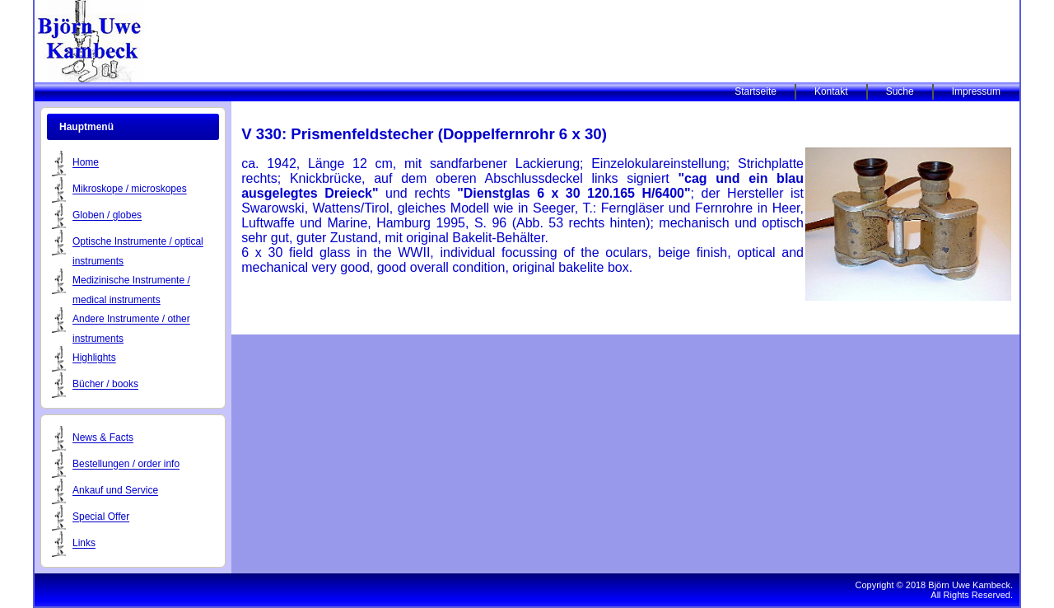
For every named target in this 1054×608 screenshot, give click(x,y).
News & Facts (102, 438)
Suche (900, 91)
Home (85, 163)
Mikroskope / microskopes (129, 189)
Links (84, 544)
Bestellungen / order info (126, 464)
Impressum (976, 91)
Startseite (756, 91)
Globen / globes (107, 216)
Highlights (94, 358)
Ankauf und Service (115, 491)
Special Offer (100, 517)
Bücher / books (105, 385)
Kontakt (831, 91)
